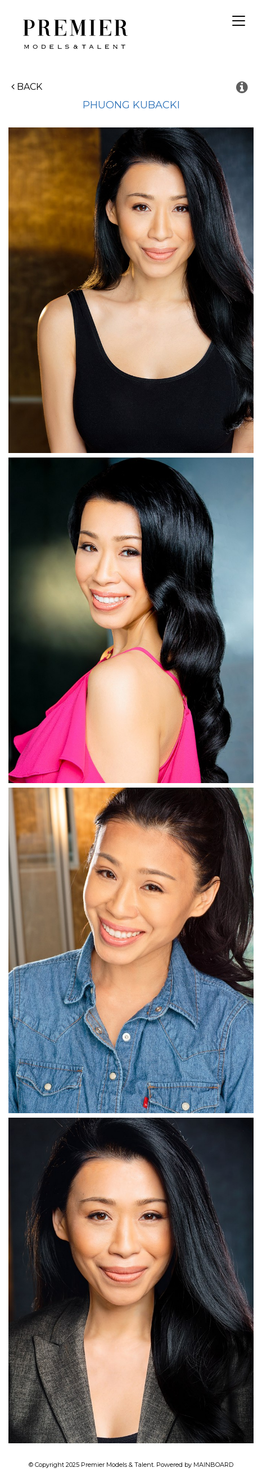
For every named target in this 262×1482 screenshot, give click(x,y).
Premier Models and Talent (73, 32)
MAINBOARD (213, 1465)
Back (26, 86)
